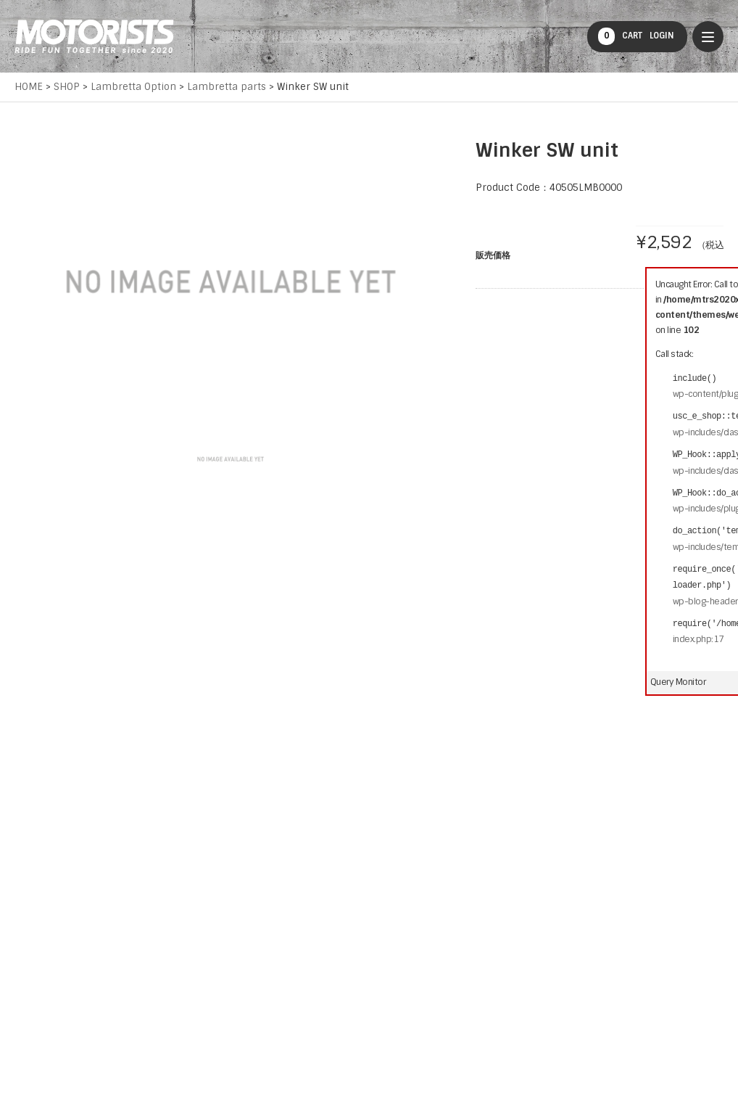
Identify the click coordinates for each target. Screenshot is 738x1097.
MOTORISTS (94, 36)
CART (620, 36)
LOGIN (662, 35)
